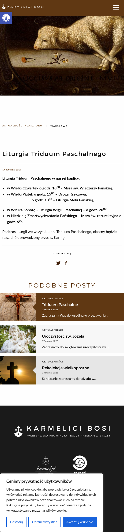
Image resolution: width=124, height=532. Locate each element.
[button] (6, 18)
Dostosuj (16, 522)
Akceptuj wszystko (79, 522)
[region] (51, 502)
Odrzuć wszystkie (44, 522)
